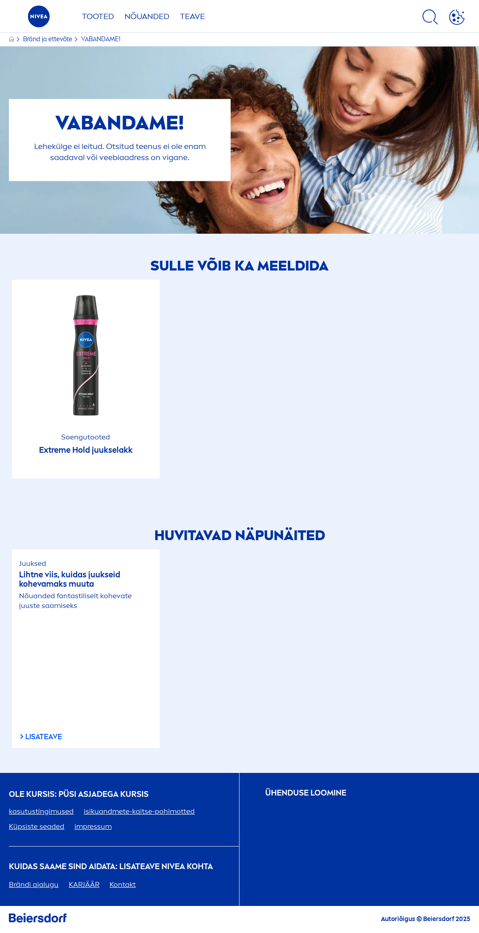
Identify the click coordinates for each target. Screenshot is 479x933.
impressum (93, 826)
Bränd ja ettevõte (48, 39)
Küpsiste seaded (36, 826)
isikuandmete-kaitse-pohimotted (139, 811)
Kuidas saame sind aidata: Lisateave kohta (111, 866)
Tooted (98, 16)
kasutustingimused (41, 811)
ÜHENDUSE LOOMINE (305, 793)
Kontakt (123, 884)
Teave (192, 16)
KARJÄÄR (84, 884)
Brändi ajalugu (34, 884)
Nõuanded (147, 16)
